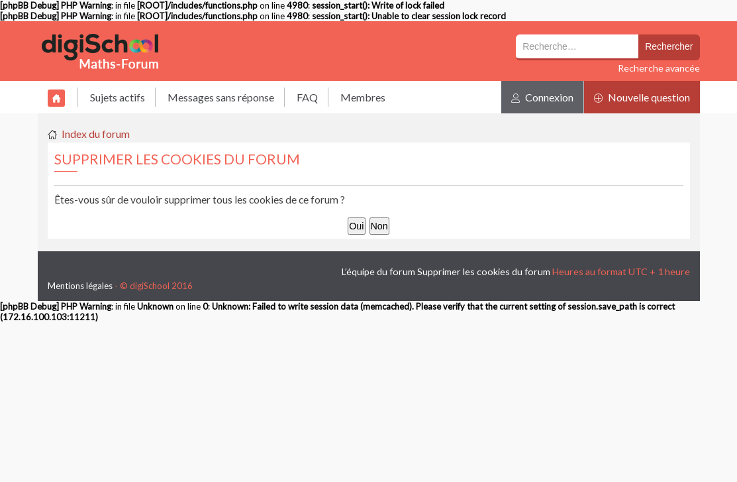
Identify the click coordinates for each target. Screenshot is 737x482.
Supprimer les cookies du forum (483, 271)
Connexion (542, 97)
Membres (362, 97)
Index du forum (96, 133)
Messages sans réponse (221, 97)
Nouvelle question (642, 97)
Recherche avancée (659, 68)
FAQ (307, 97)
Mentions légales (80, 285)
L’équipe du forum (378, 271)
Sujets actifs (117, 97)
